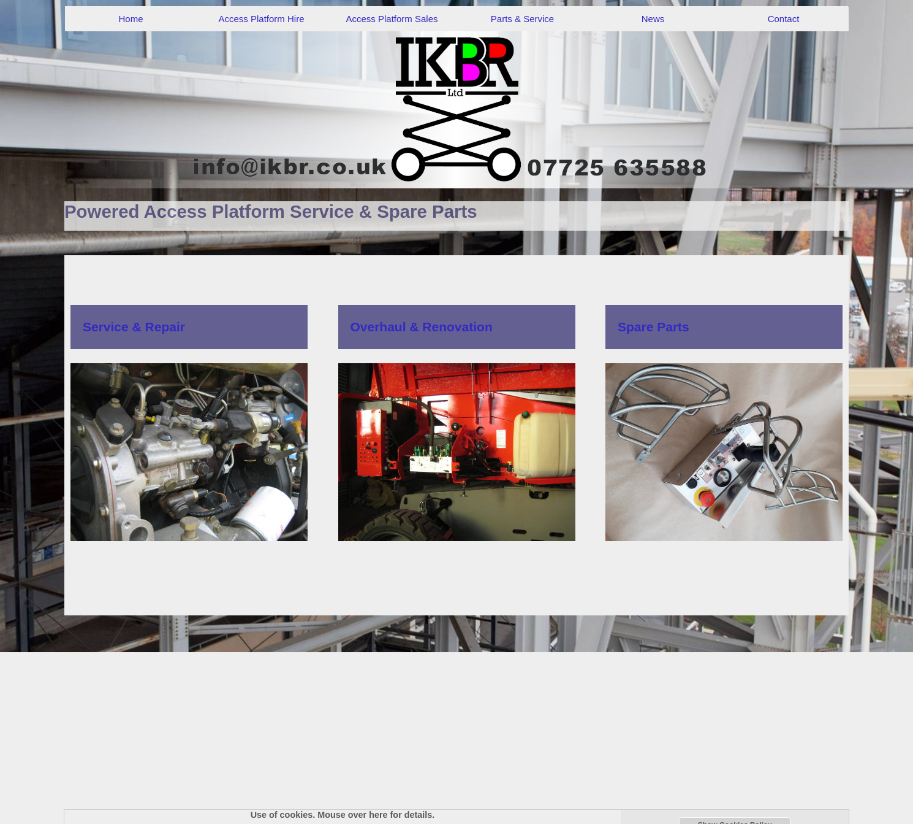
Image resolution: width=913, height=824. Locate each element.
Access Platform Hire (261, 18)
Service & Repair (134, 327)
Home (130, 18)
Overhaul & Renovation (421, 327)
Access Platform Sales (392, 18)
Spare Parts (653, 327)
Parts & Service (522, 18)
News (653, 18)
